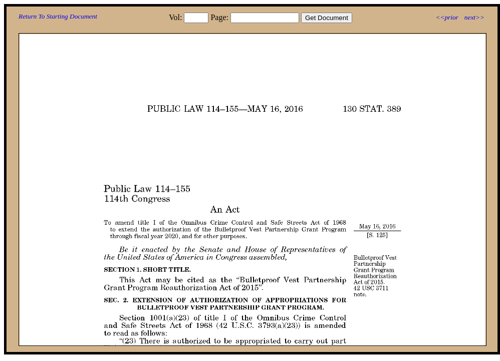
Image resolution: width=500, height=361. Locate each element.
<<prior (446, 17)
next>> (474, 17)
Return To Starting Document (58, 16)
